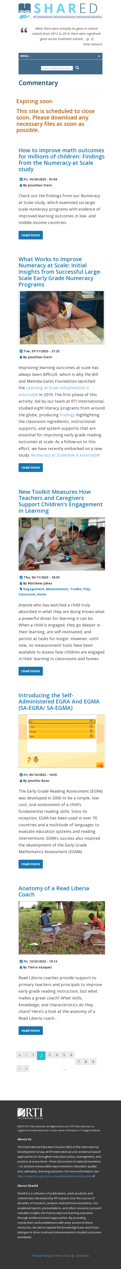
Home (41, 594)
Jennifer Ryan (38, 781)
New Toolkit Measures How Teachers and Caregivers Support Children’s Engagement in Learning (61, 501)
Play (86, 589)
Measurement (57, 589)
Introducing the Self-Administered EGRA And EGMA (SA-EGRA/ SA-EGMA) (59, 701)
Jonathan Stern (40, 185)
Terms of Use (62, 1256)
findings (67, 414)
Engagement (33, 589)
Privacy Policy (41, 1256)
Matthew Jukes (40, 583)
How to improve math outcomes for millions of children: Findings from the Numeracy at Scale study (62, 159)
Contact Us (82, 1256)
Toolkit (76, 589)
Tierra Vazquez (40, 967)
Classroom (27, 594)
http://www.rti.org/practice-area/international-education (56, 1176)
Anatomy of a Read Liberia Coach (54, 891)
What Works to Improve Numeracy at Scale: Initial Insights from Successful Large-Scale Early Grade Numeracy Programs (60, 271)
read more (30, 235)
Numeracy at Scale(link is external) (65, 455)
